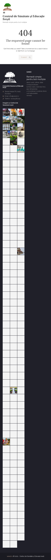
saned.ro (10, 556)
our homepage (30, 51)
